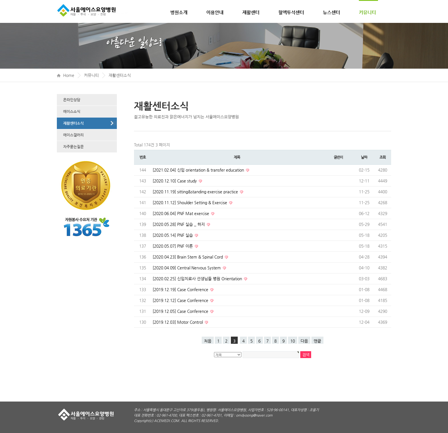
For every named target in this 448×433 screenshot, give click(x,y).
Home (68, 75)
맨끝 (317, 341)
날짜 (364, 157)
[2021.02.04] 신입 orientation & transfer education (199, 170)
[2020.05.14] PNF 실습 (173, 235)
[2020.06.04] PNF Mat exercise (181, 213)
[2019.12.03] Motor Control (178, 322)
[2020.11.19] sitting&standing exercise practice (196, 191)
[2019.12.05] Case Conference (181, 311)
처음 (207, 341)
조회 (382, 157)
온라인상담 (71, 100)
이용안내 (214, 12)
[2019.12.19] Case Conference (181, 289)
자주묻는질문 (73, 146)
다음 (304, 341)
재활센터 (250, 12)
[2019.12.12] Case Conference (181, 300)
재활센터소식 (120, 75)
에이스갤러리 (73, 135)
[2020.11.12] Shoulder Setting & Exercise (190, 202)
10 (292, 341)
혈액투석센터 (291, 12)
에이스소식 (71, 111)
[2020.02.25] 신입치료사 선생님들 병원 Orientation (198, 278)
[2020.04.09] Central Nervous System (187, 267)
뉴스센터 (331, 12)
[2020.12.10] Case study (175, 180)
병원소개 (178, 12)
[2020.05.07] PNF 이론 (173, 246)
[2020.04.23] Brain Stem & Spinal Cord (188, 257)
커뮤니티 (367, 12)
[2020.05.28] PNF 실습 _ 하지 (179, 224)
